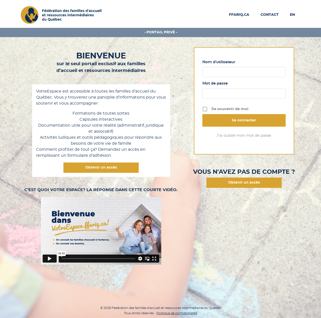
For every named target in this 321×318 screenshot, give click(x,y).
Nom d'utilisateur (218, 62)
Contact (270, 15)
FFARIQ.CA (239, 15)
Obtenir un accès (101, 167)
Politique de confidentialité (176, 313)
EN (292, 15)
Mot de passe (215, 83)
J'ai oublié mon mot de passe (244, 135)
